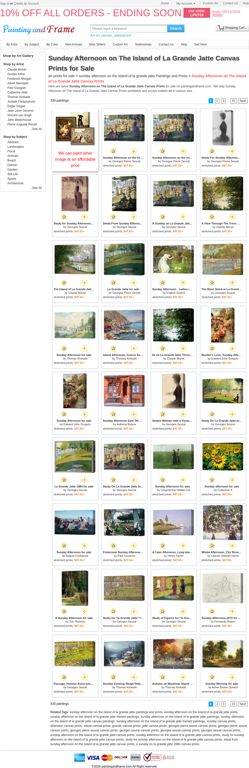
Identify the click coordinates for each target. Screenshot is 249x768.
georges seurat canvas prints (139, 730)
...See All (36, 129)
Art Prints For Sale (39, 28)
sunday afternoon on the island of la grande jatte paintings (180, 716)
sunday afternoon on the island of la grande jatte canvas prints (92, 735)
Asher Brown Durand (225, 687)
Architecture (15, 183)
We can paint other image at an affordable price (75, 159)
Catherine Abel (17, 92)
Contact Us (230, 3)
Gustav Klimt (16, 74)
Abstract (13, 142)
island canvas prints (97, 726)
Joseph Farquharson (21, 101)
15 (233, 101)
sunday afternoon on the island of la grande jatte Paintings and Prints (133, 76)
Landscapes (15, 147)
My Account (186, 3)
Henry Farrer (175, 555)
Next (243, 101)
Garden (12, 169)
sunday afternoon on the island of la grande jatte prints (201, 712)
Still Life (12, 174)
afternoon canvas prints (66, 726)
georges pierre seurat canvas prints (192, 726)
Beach (11, 160)
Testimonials (143, 44)
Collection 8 (225, 490)
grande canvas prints (126, 726)
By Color (52, 44)
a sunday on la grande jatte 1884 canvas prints (167, 744)
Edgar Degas (16, 106)
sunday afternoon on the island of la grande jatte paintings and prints (116, 712)
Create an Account (26, 3)
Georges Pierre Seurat (126, 161)
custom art (165, 91)
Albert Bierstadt (17, 83)
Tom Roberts (77, 621)
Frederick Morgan (19, 78)
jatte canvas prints (154, 726)
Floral (11, 151)
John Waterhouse (19, 120)
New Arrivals (73, 44)
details (217, 14)
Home (165, 3)
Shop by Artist (13, 64)
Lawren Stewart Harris (225, 555)
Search (176, 28)
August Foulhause (77, 555)
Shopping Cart (235, 27)
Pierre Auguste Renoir (22, 124)
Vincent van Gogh (19, 115)
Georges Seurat (77, 226)
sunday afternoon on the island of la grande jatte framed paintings (94, 716)
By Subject (32, 44)
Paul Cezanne (126, 555)
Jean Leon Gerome (20, 110)
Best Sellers (97, 44)
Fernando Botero (225, 621)
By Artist (12, 44)
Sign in (4, 3)
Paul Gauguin (16, 88)
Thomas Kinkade (77, 358)
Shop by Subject (15, 137)
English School (175, 292)
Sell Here (200, 44)
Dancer (12, 165)
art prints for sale (61, 76)
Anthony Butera (126, 424)
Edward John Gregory (225, 358)
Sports (11, 179)
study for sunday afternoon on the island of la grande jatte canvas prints (174, 739)
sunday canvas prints (221, 721)
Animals (12, 156)
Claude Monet (225, 226)
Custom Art (210, 3)
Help (246, 3)
